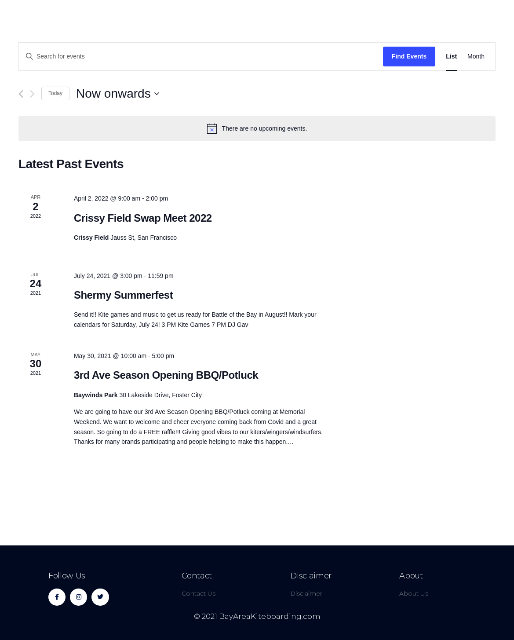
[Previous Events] (20, 94)
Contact (197, 576)
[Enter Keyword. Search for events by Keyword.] (201, 56)
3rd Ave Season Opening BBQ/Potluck (166, 375)
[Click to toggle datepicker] (117, 93)
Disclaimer (310, 576)
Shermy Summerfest (123, 295)
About (411, 576)
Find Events (409, 56)
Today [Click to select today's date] (55, 93)
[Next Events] (32, 94)
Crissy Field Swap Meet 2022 (143, 218)
